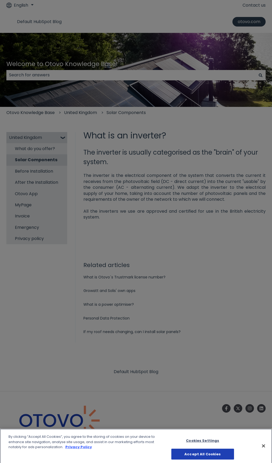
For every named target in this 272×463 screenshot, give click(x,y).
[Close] (263, 450)
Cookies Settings (202, 444)
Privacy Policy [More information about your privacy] (78, 451)
